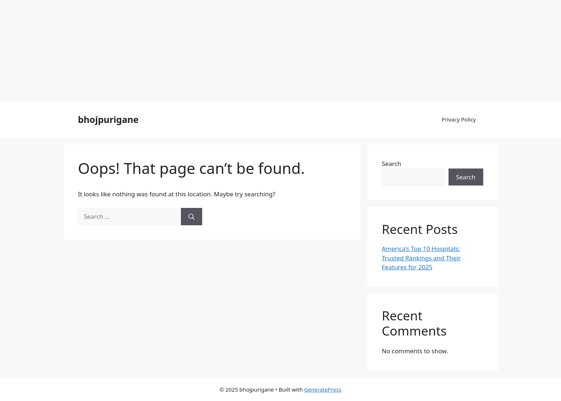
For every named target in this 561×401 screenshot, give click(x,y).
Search (391, 163)
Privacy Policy (459, 119)
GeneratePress (322, 389)
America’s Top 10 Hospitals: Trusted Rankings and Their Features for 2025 (421, 257)
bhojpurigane (108, 119)
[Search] (191, 216)
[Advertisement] (217, 50)
